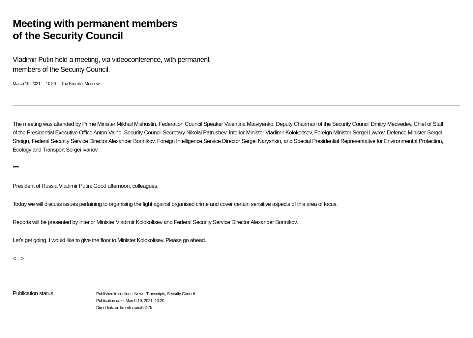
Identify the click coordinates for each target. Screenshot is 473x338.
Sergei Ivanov (81, 150)
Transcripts (155, 293)
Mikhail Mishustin (136, 124)
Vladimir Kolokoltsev (288, 132)
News (139, 293)
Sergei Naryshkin (261, 141)
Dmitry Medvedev (391, 124)
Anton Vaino (107, 132)
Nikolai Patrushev (206, 132)
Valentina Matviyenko (248, 124)
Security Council (181, 293)
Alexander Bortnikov (131, 141)
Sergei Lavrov (368, 132)
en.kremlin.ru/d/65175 (133, 307)
